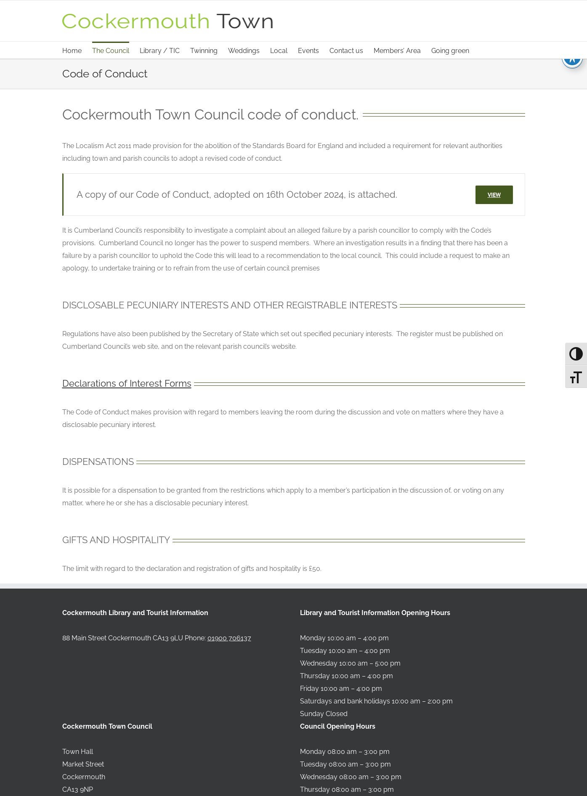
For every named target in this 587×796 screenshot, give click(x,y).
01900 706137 (229, 638)
